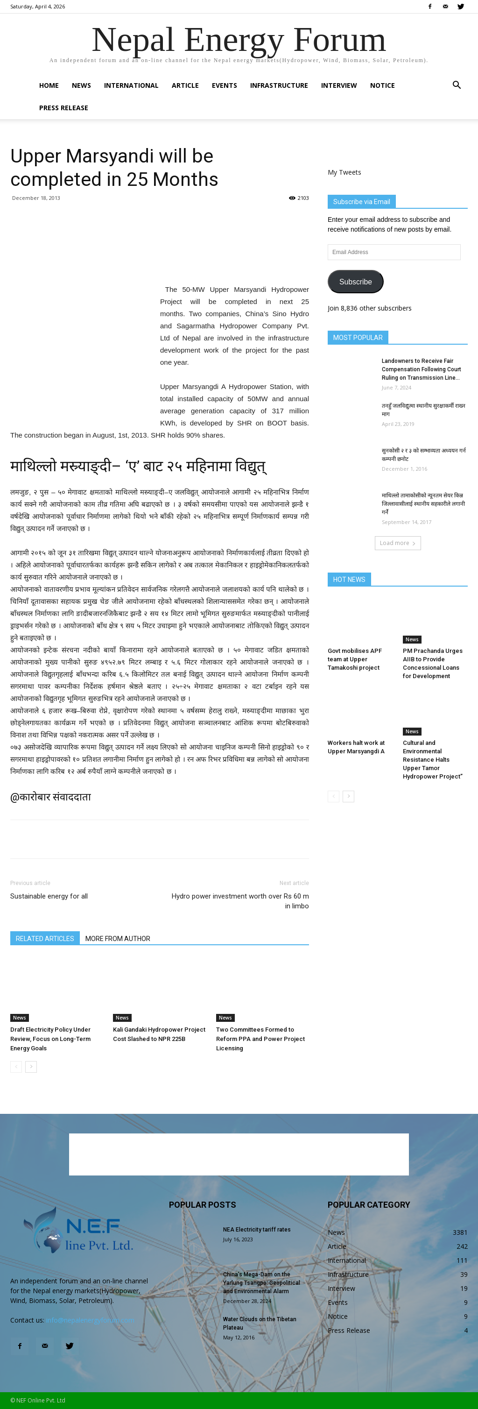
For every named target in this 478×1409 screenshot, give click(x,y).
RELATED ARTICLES (45, 938)
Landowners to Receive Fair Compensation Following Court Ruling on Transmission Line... (421, 369)
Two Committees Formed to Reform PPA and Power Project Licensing (260, 1039)
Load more (398, 543)
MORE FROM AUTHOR (117, 938)
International (131, 85)
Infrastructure (279, 85)
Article (185, 85)
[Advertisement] (159, 260)
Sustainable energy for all (49, 896)
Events (224, 85)
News (81, 85)
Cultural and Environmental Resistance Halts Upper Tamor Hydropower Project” (433, 759)
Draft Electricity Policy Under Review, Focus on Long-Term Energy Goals (50, 1039)
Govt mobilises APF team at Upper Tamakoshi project (355, 659)
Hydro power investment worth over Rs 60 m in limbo (240, 901)
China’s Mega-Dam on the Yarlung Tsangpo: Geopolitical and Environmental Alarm (261, 1283)
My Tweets (344, 172)
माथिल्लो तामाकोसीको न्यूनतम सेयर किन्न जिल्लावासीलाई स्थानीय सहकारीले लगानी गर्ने (423, 504)
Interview (339, 85)
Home (49, 85)
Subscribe (355, 282)
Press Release (63, 107)
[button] (456, 86)
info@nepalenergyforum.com (90, 1320)
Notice (382, 85)
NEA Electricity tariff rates (257, 1229)
